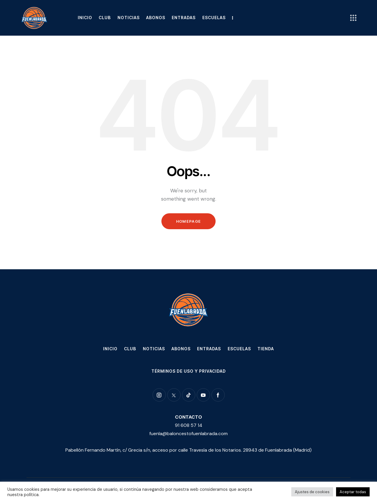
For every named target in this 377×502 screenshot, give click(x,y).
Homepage (188, 221)
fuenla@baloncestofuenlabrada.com (188, 433)
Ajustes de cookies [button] (312, 491)
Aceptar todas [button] (353, 491)
